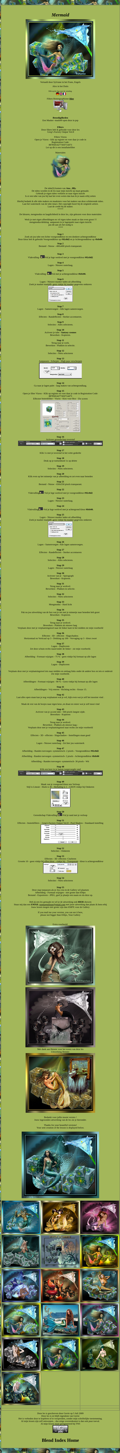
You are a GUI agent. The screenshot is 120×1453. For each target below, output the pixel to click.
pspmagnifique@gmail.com (52, 904)
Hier (71, 98)
